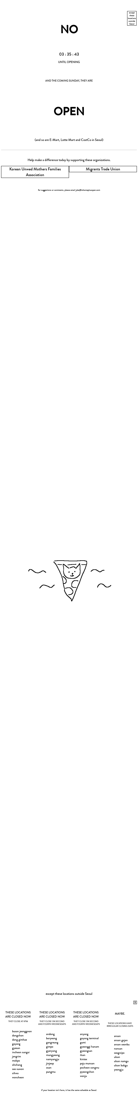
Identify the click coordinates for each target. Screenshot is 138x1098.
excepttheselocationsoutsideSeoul (132, 18)
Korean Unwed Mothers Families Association (35, 172)
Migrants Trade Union (103, 169)
